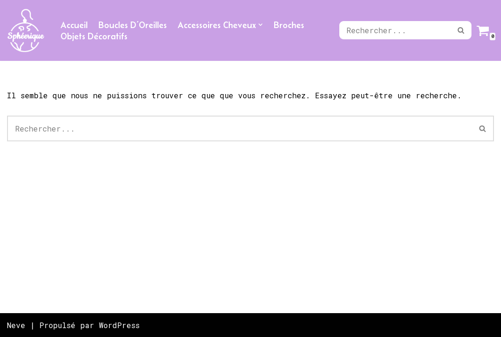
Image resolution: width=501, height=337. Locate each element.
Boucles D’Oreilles (132, 25)
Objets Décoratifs (93, 36)
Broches (289, 25)
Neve (16, 325)
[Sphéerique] (26, 30)
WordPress (119, 325)
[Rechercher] (394, 30)
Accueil (74, 25)
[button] (260, 24)
